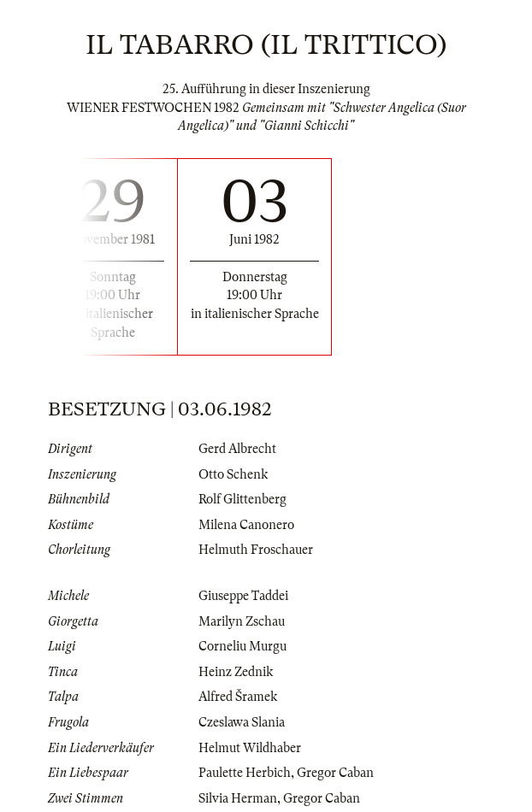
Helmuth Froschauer (255, 549)
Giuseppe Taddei (243, 596)
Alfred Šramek (237, 696)
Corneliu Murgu (242, 646)
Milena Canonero (246, 525)
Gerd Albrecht (237, 449)
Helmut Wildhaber (249, 748)
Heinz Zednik (235, 672)
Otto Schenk (233, 474)
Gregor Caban (335, 773)
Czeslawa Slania (241, 722)
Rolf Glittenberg (242, 499)
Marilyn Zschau (241, 621)
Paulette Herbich (244, 773)
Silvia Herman (237, 798)
